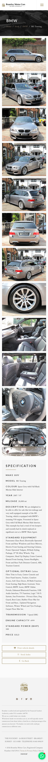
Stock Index (24, 654)
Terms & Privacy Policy (29, 751)
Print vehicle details (24, 648)
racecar (24, 754)
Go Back (24, 661)
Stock (17, 26)
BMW (25, 26)
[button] (41, 755)
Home (9, 26)
